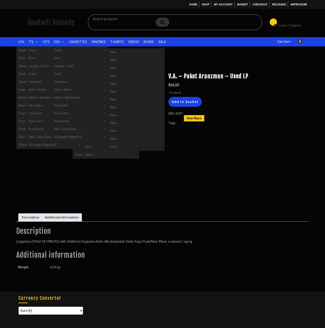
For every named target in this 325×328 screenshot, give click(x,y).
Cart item (283, 41)
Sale (162, 42)
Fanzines (99, 42)
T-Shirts (117, 42)
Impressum (298, 4)
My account (223, 4)
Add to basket (185, 102)
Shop (205, 4)
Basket (242, 4)
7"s (33, 41)
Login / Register (285, 22)
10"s (46, 42)
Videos (133, 42)
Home (193, 4)
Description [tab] (30, 217)
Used (39, 65)
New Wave (59, 65)
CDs (59, 41)
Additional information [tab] (61, 217)
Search (162, 22)
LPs (21, 42)
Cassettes (78, 42)
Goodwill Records (50, 22)
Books (149, 42)
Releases (279, 4)
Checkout (260, 4)
